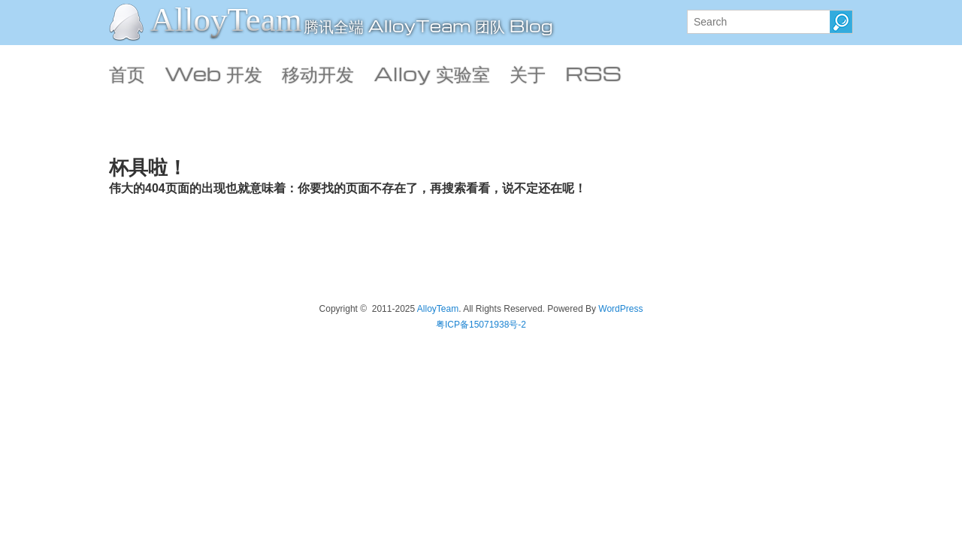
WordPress (620, 309)
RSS (593, 73)
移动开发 (318, 73)
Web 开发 (213, 73)
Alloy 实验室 (432, 73)
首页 (127, 73)
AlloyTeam (226, 19)
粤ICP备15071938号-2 (481, 324)
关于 (528, 73)
